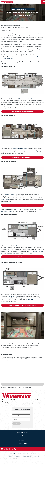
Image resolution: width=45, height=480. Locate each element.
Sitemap (19, 453)
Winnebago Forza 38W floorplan (27, 98)
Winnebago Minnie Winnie (10, 194)
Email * (15, 419)
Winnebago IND (22, 432)
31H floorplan (6, 199)
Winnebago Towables (6, 211)
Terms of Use (36, 456)
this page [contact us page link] (21, 359)
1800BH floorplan (13, 296)
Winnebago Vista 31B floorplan (20, 148)
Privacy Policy (32, 404)
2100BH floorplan (32, 299)
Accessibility (25, 453)
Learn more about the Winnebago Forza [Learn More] (22, 111)
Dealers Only (22, 443)
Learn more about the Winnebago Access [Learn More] (22, 256)
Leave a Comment (4, 363)
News (22, 435)
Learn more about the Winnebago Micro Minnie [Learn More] (22, 305)
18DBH (13, 253)
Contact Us (33, 453)
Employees (22, 440)
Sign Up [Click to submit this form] (16, 423)
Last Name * (16, 415)
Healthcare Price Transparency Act (13, 456)
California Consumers (26, 456)
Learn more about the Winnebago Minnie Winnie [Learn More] (22, 205)
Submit (22, 384)
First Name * (16, 411)
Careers (23, 438)
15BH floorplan (19, 246)
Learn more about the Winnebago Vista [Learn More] (22, 157)
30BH (6, 253)
